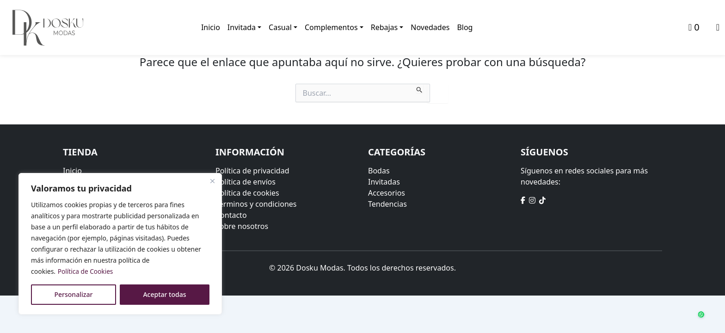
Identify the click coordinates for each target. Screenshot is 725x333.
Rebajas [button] (384, 28)
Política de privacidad (252, 171)
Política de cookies (247, 193)
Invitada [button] (241, 28)
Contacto (231, 215)
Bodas (379, 171)
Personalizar (74, 294)
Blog (465, 28)
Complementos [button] (331, 28)
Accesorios (386, 193)
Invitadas (384, 182)
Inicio (210, 28)
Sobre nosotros (241, 226)
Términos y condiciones (256, 204)
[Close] (212, 180)
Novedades (430, 28)
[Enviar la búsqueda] (419, 88)
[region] (120, 243)
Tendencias (387, 204)
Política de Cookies (86, 271)
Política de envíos (245, 182)
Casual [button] (280, 28)
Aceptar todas (164, 294)
